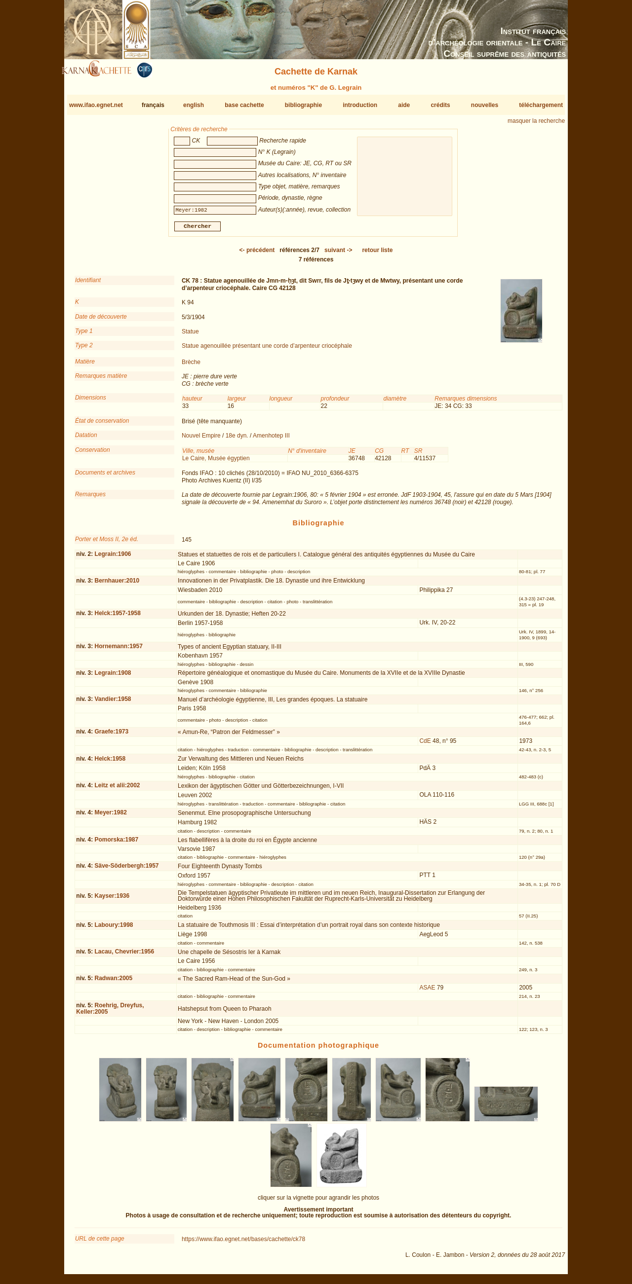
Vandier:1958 (112, 702)
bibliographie (303, 105)
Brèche (191, 366)
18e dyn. (237, 439)
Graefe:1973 (111, 735)
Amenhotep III (271, 439)
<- (257, 254)
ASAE (427, 991)
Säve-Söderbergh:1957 (126, 869)
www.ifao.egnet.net (96, 105)
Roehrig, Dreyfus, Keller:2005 (110, 1012)
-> (338, 254)
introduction (360, 105)
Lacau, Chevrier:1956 (124, 955)
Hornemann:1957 (118, 650)
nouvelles (484, 105)
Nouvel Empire (201, 439)
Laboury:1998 (113, 928)
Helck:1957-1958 (117, 617)
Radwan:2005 (113, 982)
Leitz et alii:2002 (117, 789)
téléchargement (541, 105)
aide (404, 105)
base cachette (244, 105)
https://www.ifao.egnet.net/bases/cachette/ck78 (243, 1243)
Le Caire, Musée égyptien (216, 462)
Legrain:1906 (112, 557)
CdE (425, 744)
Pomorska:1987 (116, 843)
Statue (190, 335)
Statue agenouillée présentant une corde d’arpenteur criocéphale (267, 349)
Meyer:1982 (110, 816)
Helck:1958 (109, 762)
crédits (440, 105)
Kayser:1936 (111, 899)
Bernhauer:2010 (116, 584)
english (193, 105)
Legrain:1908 (112, 676)
